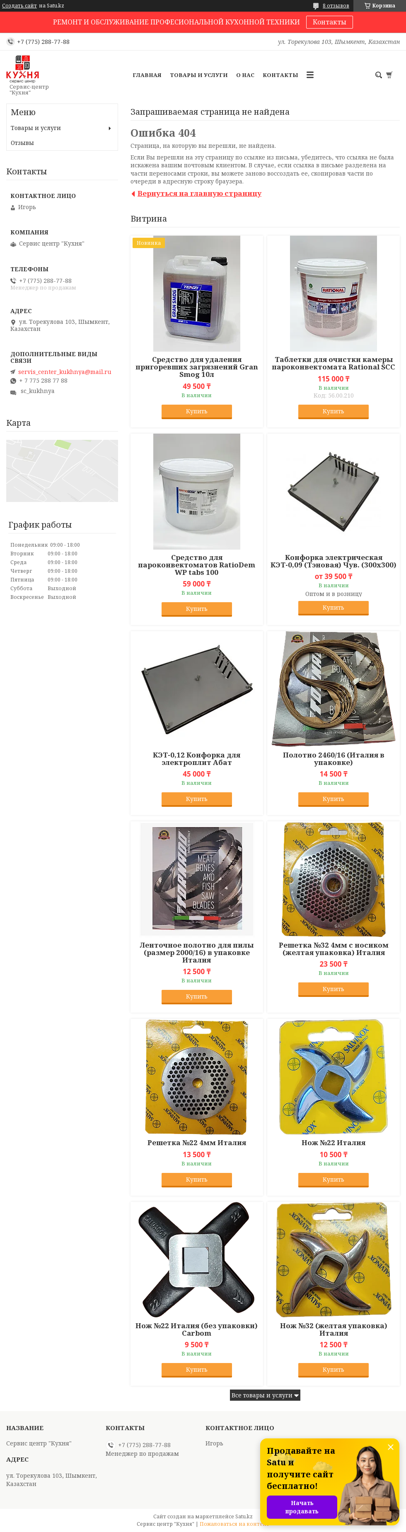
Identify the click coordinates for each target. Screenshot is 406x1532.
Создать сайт (19, 6)
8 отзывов (336, 5)
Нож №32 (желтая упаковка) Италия (333, 1329)
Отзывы (22, 143)
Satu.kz (244, 1516)
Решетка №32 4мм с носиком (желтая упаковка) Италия (334, 948)
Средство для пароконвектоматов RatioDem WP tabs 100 (196, 565)
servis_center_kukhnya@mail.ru (64, 372)
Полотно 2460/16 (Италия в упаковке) (333, 758)
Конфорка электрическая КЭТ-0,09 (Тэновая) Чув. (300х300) (333, 561)
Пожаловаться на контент (234, 1523)
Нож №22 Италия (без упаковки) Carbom (196, 1329)
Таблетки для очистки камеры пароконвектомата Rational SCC (333, 363)
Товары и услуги (199, 75)
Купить (197, 411)
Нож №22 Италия (333, 1142)
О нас (245, 75)
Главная (147, 75)
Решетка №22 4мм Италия (196, 1142)
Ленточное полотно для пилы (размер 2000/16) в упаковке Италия (197, 952)
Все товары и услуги (262, 1395)
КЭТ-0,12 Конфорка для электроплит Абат (196, 758)
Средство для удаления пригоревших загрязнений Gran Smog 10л (196, 367)
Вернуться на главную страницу (199, 193)
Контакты (329, 22)
